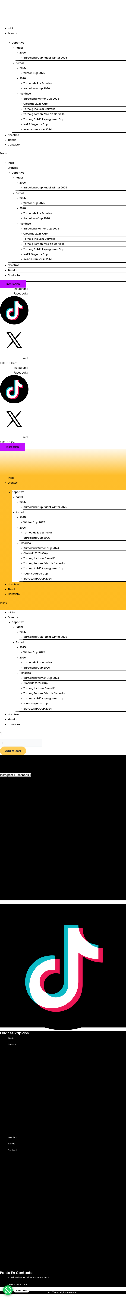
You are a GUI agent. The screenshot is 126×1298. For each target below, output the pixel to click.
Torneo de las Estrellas (38, 83)
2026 (22, 78)
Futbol (19, 1068)
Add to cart (13, 751)
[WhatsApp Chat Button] (8, 1290)
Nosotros (13, 135)
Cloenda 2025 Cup (35, 104)
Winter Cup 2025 (34, 73)
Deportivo (17, 1049)
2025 (22, 52)
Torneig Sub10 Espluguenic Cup (43, 568)
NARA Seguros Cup (35, 124)
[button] (63, 153)
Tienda (12, 140)
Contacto (14, 144)
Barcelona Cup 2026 (36, 88)
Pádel (19, 48)
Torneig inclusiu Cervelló (39, 558)
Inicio (11, 28)
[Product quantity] (21, 743)
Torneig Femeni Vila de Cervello (44, 114)
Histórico (24, 1097)
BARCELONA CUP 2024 (37, 129)
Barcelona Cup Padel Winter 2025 (45, 58)
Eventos (13, 33)
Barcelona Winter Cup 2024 (38, 1102)
